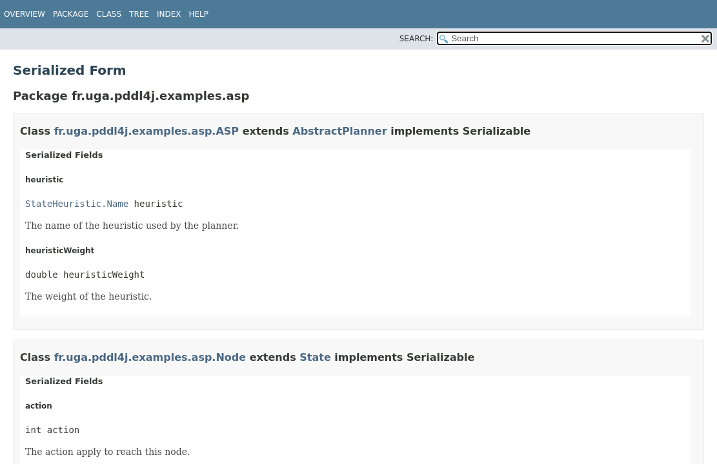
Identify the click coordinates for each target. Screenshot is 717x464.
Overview (24, 14)
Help (199, 14)
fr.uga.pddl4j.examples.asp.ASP (146, 131)
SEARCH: (416, 38)
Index (169, 14)
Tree (139, 14)
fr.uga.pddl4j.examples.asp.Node (150, 357)
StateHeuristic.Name (76, 203)
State (314, 357)
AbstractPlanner (339, 131)
